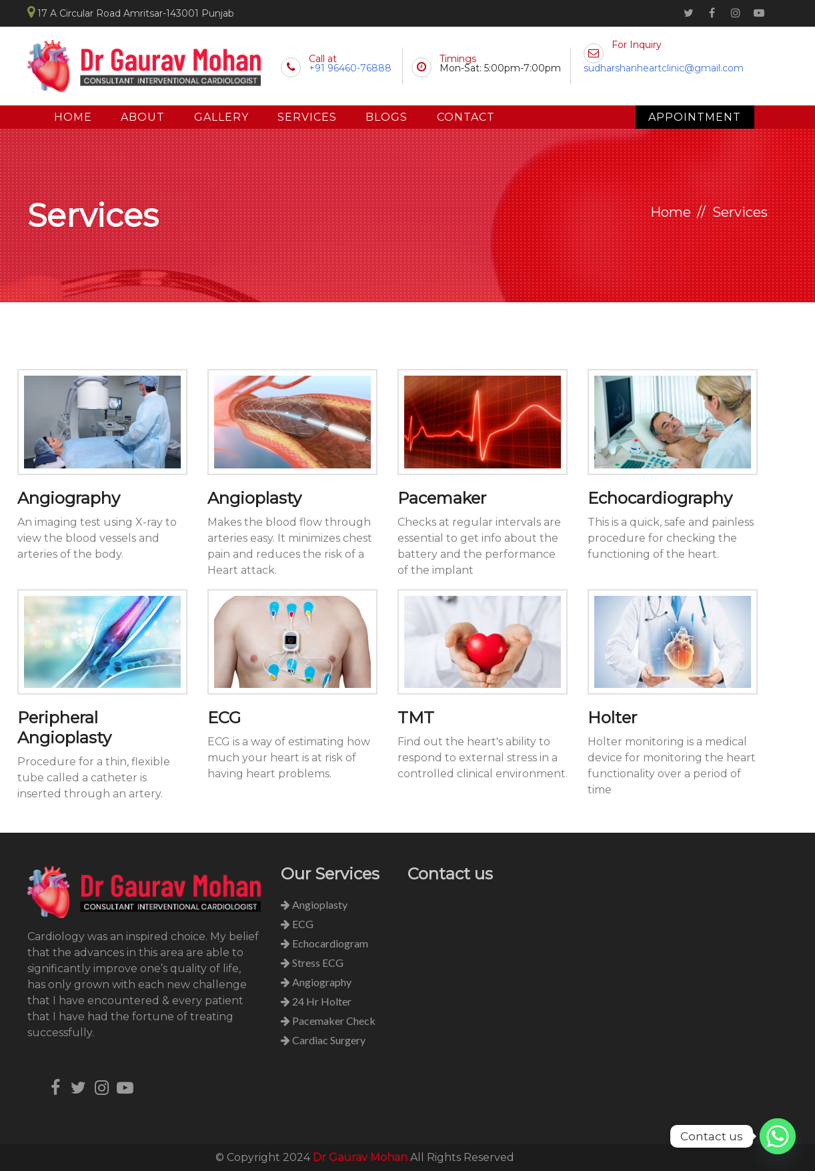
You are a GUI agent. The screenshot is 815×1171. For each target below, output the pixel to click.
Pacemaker (441, 498)
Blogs (388, 117)
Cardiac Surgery (323, 1040)
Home (73, 117)
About (143, 117)
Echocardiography (660, 498)
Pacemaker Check (328, 1020)
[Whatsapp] (778, 1136)
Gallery (222, 117)
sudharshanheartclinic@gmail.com (664, 68)
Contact (468, 117)
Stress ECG (312, 962)
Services (308, 117)
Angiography (68, 498)
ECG (224, 717)
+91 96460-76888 (350, 68)
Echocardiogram (324, 943)
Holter (612, 717)
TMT (415, 717)
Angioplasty (254, 498)
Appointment (694, 117)
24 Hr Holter (316, 1001)
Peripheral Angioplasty (64, 727)
